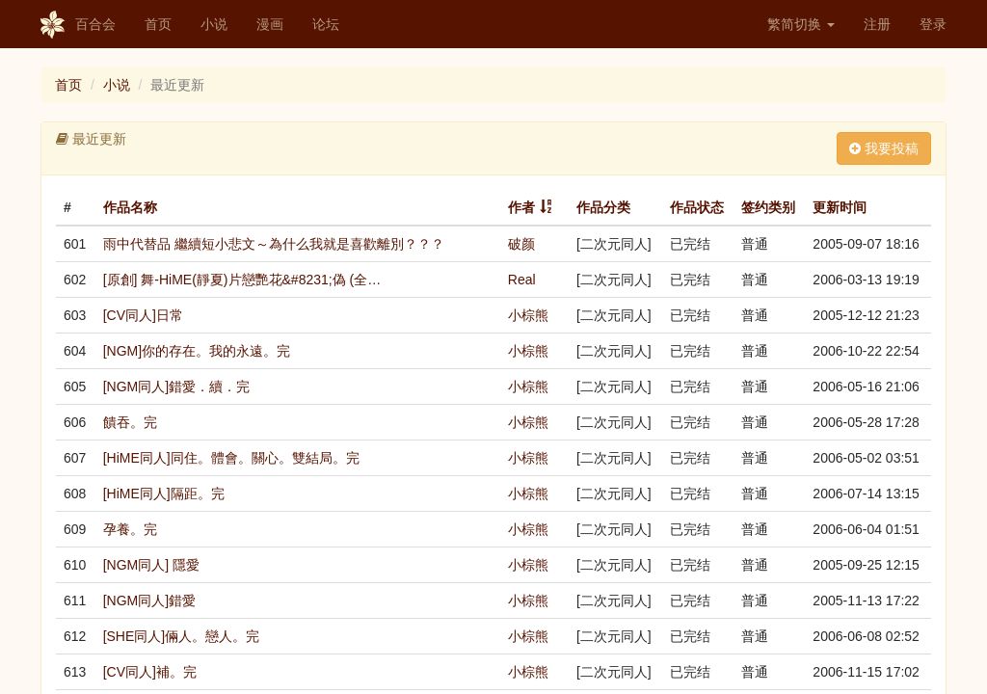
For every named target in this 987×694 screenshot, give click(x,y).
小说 (213, 24)
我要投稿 (884, 148)
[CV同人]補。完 (150, 672)
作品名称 (130, 207)
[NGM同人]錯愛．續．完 (176, 386)
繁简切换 (801, 24)
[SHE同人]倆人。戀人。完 (181, 636)
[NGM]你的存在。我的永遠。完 (196, 351)
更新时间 (840, 207)
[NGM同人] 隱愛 (151, 565)
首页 (158, 24)
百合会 (78, 25)
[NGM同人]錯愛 (149, 600)
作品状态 (697, 207)
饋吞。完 (130, 422)
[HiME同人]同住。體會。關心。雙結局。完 (231, 458)
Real (522, 279)
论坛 (325, 24)
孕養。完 (130, 529)
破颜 (521, 244)
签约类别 (768, 207)
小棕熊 (528, 315)
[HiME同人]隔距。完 (164, 493)
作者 (521, 207)
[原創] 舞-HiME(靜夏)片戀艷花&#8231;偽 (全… (242, 279)
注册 (877, 24)
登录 (933, 24)
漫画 (269, 24)
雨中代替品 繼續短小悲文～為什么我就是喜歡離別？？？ (273, 244)
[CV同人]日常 (143, 315)
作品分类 (603, 207)
